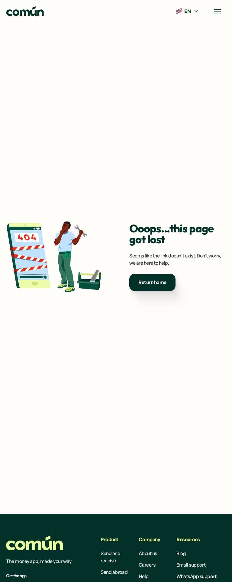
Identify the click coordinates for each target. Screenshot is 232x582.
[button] (187, 11)
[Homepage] (34, 543)
